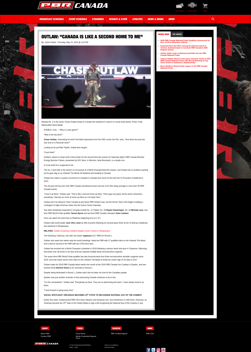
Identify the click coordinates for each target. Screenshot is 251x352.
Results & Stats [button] (118, 19)
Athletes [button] (137, 19)
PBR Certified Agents (119, 334)
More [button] (171, 19)
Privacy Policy (109, 347)
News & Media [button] (155, 19)
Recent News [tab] (163, 34)
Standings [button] (98, 19)
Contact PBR (46, 336)
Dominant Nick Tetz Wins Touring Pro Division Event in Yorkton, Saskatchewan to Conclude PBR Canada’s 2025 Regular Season (184, 48)
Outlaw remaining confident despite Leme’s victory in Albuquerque (82, 231)
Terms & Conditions (111, 345)
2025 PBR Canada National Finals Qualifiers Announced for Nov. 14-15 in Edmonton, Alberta (185, 41)
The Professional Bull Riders (81, 345)
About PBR (45, 334)
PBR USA (150, 334)
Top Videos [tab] (177, 34)
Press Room (80, 334)
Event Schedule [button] (78, 19)
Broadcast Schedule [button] (51, 19)
